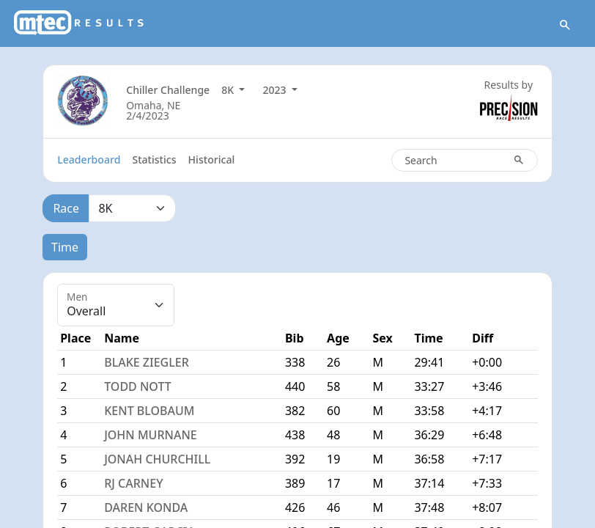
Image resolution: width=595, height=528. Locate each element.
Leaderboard (88, 159)
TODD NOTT (137, 386)
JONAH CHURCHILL (157, 459)
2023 (275, 90)
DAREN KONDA (146, 507)
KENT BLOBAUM (149, 411)
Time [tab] (64, 247)
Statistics (154, 159)
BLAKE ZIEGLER (146, 362)
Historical (211, 159)
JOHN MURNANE (150, 435)
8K (229, 90)
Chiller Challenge (168, 90)
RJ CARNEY (133, 483)
